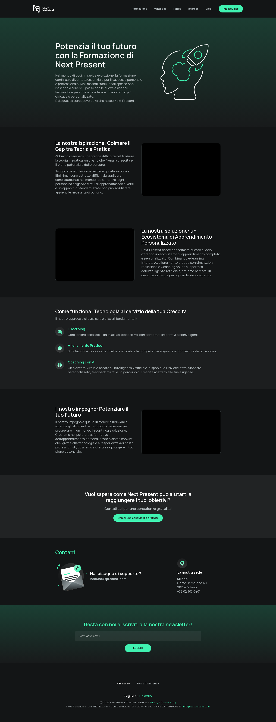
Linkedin (145, 696)
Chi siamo (123, 683)
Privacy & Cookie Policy (163, 702)
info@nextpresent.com (196, 706)
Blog (209, 9)
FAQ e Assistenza (148, 683)
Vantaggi (160, 9)
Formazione (139, 9)
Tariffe (177, 9)
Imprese (193, 9)
